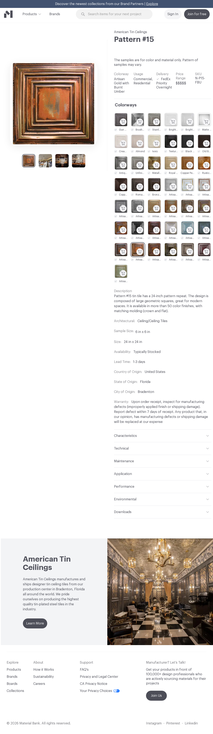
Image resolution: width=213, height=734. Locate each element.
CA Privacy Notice (93, 683)
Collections (15, 691)
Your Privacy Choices (100, 691)
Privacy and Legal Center (99, 676)
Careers (39, 683)
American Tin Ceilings (130, 32)
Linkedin (191, 723)
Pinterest (173, 723)
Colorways (126, 105)
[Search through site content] (116, 14)
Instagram (154, 723)
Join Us (156, 695)
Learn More (35, 623)
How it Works (43, 669)
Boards (12, 683)
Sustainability (43, 676)
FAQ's (84, 669)
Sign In (172, 14)
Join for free (196, 14)
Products (29, 14)
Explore (152, 4)
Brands (54, 14)
